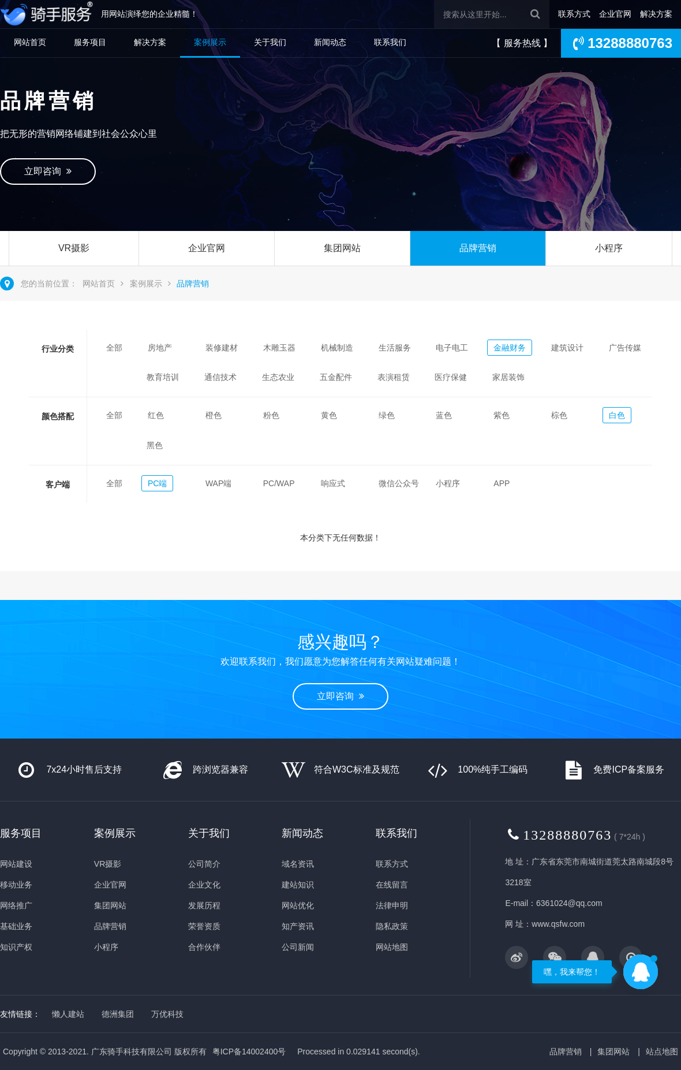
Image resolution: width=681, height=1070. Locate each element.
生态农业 (278, 377)
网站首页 (30, 42)
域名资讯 (298, 863)
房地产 (160, 347)
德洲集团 (118, 1014)
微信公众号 (399, 483)
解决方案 (656, 13)
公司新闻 (298, 947)
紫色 (501, 415)
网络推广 (16, 905)
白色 (617, 415)
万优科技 (167, 1014)
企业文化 (204, 884)
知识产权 (16, 947)
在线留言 (392, 884)
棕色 (559, 415)
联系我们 (390, 42)
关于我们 (270, 42)
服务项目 (90, 42)
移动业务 (16, 884)
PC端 (157, 483)
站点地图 (662, 1051)
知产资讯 (298, 926)
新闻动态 (330, 42)
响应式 (333, 483)
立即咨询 (48, 171)
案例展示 (210, 42)
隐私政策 (392, 926)
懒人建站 (68, 1014)
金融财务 (509, 347)
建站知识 (298, 884)
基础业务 (16, 926)
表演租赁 (393, 377)
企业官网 (615, 13)
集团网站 (342, 248)
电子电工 (452, 347)
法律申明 (392, 905)
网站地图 (392, 947)
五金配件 (336, 377)
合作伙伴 (204, 947)
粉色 (271, 415)
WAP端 (218, 483)
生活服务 (395, 347)
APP (501, 483)
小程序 (609, 248)
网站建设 (16, 863)
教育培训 (163, 377)
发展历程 (204, 905)
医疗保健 (451, 377)
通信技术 (220, 377)
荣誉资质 (204, 926)
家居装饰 (508, 377)
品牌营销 (477, 248)
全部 (114, 347)
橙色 (213, 415)
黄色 (329, 415)
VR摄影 (73, 248)
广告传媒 (625, 347)
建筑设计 (567, 347)
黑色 (155, 445)
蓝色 (444, 415)
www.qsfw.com (558, 924)
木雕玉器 (279, 347)
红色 (156, 415)
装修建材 (221, 347)
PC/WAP (279, 483)
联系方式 (574, 13)
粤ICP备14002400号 (249, 1051)
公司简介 (204, 863)
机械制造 (337, 347)
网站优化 (298, 905)
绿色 (387, 415)
